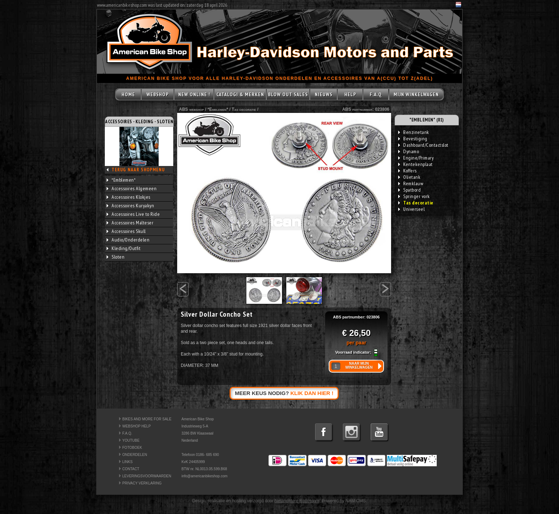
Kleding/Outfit (123, 248)
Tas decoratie (244, 109)
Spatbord (409, 190)
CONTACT (130, 469)
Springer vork (414, 196)
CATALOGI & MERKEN (240, 94)
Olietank (409, 177)
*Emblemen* (121, 180)
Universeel (411, 209)
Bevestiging (412, 138)
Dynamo (408, 151)
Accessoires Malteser (130, 222)
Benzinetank (413, 132)
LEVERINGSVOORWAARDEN (146, 476)
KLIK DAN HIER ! (312, 393)
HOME (128, 94)
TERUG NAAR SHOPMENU (138, 170)
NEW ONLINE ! (194, 94)
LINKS (127, 462)
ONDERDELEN (134, 455)
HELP (350, 94)
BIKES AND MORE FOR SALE (146, 419)
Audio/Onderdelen (128, 240)
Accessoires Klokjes (128, 197)
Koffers (407, 170)
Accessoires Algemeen (132, 188)
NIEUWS (324, 94)
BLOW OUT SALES (288, 94)
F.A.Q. (127, 433)
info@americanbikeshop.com (204, 476)
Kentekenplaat (415, 164)
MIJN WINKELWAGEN (416, 94)
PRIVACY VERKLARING (141, 483)
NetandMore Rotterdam (297, 500)
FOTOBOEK (132, 448)
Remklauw (410, 183)
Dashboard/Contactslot (423, 145)
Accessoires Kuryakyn (130, 205)
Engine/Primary (416, 158)
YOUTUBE (130, 440)
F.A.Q (376, 94)
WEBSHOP (158, 94)
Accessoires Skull (126, 231)
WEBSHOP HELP (136, 426)
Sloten (115, 257)
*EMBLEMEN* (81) (427, 120)
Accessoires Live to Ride (133, 214)
